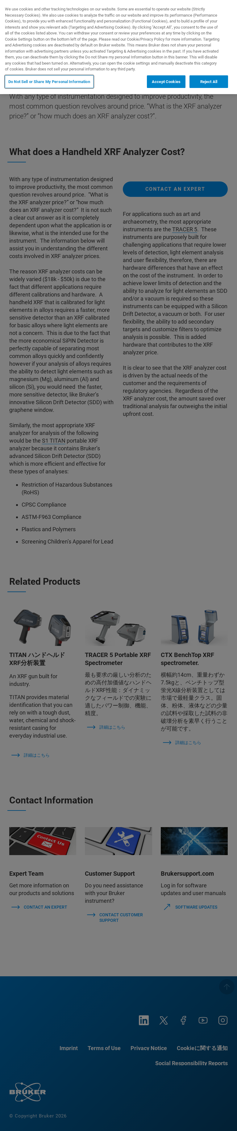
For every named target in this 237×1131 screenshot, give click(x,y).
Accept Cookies (166, 81)
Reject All (208, 81)
